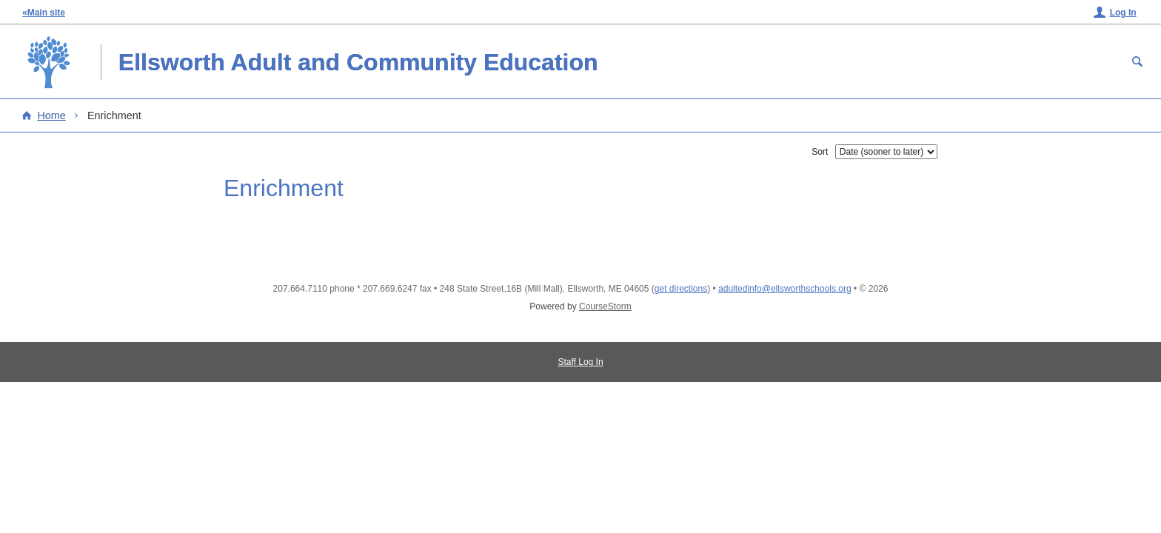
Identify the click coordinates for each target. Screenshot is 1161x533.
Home (51, 115)
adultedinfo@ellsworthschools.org (784, 289)
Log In (1123, 12)
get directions (681, 289)
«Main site (43, 12)
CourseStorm (605, 306)
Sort (820, 152)
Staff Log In (580, 362)
